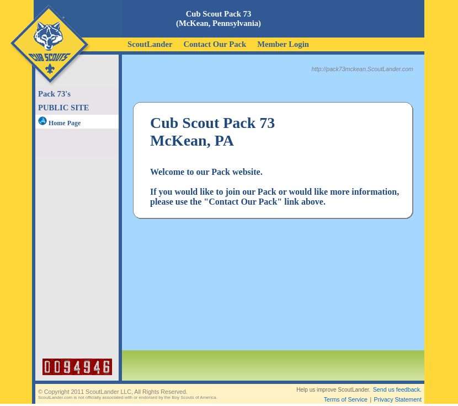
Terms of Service (346, 399)
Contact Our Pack (214, 44)
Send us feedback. (397, 389)
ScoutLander (149, 44)
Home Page (59, 123)
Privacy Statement (398, 399)
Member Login (283, 44)
